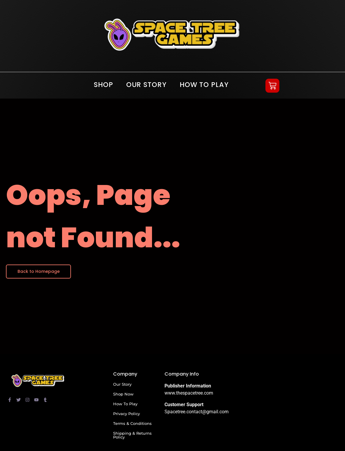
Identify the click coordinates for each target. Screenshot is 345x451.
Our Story (146, 84)
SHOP (103, 84)
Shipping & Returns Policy (132, 435)
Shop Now (123, 394)
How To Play (204, 84)
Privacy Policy (126, 413)
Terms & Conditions (132, 423)
